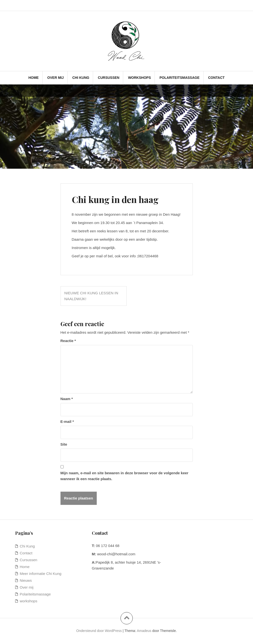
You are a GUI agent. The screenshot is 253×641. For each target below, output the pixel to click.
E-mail (67, 421)
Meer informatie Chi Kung (40, 573)
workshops (139, 78)
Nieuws (26, 580)
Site (63, 444)
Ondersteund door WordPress (99, 631)
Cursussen (109, 78)
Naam (66, 399)
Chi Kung (80, 78)
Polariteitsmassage (179, 78)
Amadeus (144, 631)
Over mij (55, 78)
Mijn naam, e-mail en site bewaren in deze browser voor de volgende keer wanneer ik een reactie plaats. (124, 476)
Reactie (68, 341)
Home (33, 78)
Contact (216, 78)
